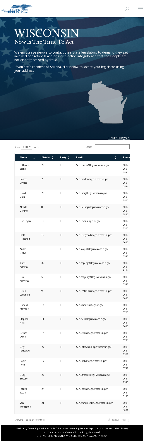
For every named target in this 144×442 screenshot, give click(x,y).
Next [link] (124, 419)
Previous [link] (115, 419)
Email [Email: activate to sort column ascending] (79, 157)
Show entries (27, 147)
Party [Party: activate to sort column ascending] (63, 157)
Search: (108, 146)
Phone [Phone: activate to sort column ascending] (127, 157)
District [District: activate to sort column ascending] (45, 157)
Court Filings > (119, 138)
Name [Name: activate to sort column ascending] (23, 157)
